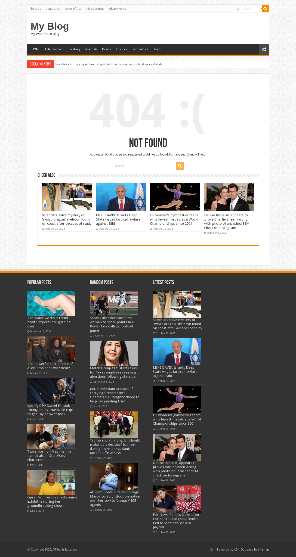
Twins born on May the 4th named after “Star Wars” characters (49, 455)
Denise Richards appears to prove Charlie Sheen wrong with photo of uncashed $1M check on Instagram (227, 221)
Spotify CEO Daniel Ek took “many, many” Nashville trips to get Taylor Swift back (50, 410)
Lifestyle (121, 49)
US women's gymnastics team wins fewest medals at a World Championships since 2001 (174, 219)
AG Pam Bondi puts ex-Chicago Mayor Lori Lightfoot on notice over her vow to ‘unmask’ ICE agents (115, 498)
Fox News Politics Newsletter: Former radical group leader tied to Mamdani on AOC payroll (176, 521)
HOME (36, 49)
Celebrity (74, 49)
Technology (140, 49)
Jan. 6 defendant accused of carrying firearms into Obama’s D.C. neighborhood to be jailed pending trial (114, 395)
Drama (106, 49)
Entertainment (54, 49)
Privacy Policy (117, 8)
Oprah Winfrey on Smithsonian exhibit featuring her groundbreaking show (52, 501)
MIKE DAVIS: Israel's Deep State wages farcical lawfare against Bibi (118, 219)
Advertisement (95, 8)
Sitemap (263, 549)
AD (236, 549)
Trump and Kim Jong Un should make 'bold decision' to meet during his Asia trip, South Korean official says (115, 446)
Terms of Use (72, 8)
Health (157, 49)
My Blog (50, 26)
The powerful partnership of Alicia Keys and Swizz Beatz (50, 366)
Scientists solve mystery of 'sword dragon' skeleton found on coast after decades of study (109, 64)
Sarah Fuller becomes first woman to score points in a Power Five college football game (112, 324)
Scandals (91, 49)
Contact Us (53, 8)
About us (35, 8)
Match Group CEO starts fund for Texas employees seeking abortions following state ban (113, 372)
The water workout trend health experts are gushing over (49, 322)
